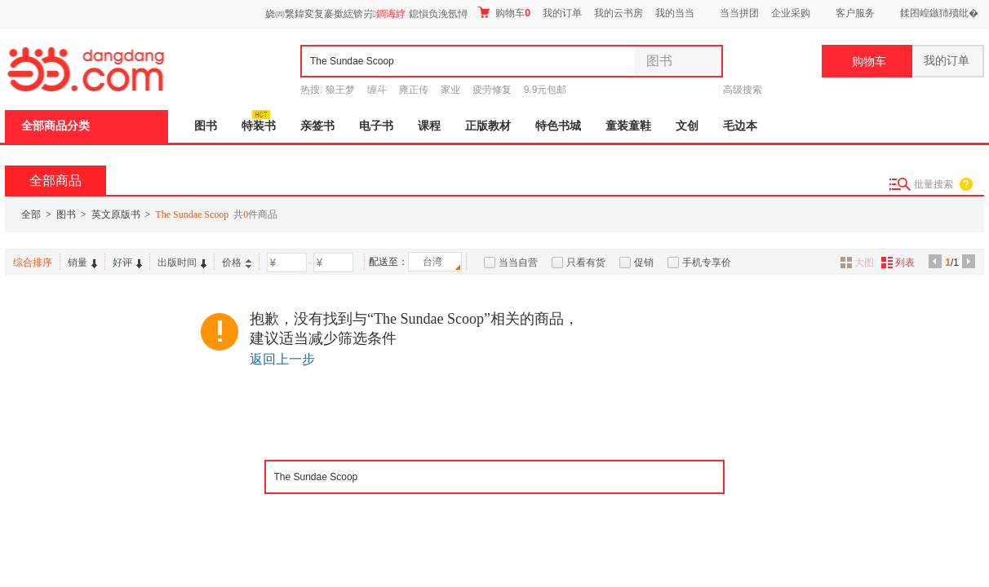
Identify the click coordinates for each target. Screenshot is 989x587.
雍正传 (413, 89)
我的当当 (674, 13)
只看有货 (585, 262)
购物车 (503, 13)
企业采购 (790, 13)
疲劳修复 (492, 89)
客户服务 (855, 13)
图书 (205, 126)
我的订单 (562, 13)
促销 (644, 262)
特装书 (259, 126)
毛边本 (740, 126)
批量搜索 (933, 184)
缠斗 (377, 89)
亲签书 (317, 126)
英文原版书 (115, 214)
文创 (687, 126)
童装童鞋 (628, 126)
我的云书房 (618, 13)
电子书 (376, 126)
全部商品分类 (55, 126)
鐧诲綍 (391, 14)
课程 (429, 126)
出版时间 (181, 262)
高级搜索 (742, 89)
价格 (236, 262)
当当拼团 (739, 13)
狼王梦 (340, 89)
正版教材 (488, 126)
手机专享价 (706, 262)
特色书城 (558, 126)
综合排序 (32, 262)
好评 (127, 262)
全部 (31, 214)
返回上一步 (282, 359)
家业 (450, 89)
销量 (82, 262)
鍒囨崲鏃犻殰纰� (939, 13)
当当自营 (518, 262)
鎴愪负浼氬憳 (438, 14)
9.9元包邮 (545, 89)
